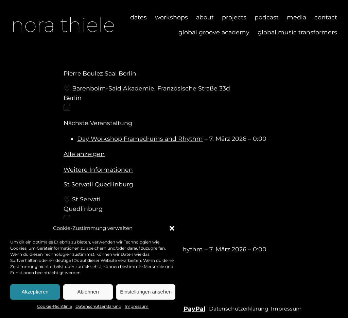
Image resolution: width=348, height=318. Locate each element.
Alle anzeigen (84, 153)
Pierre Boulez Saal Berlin (100, 73)
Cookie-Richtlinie (54, 306)
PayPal (194, 308)
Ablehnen (88, 292)
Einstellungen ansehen (146, 292)
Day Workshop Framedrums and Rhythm (140, 138)
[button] (172, 228)
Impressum (137, 306)
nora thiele (63, 25)
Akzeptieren (34, 292)
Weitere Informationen (98, 169)
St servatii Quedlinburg (98, 184)
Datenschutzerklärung (98, 306)
